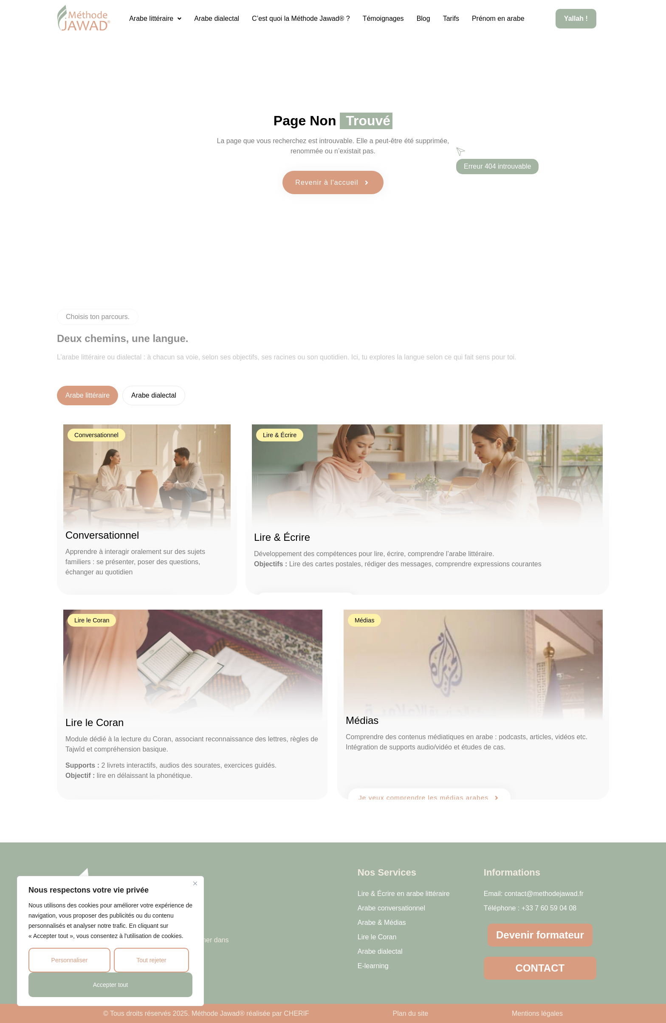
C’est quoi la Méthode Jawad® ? (301, 18)
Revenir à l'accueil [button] (332, 182)
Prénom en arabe (498, 18)
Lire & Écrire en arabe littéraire (404, 893)
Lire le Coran (377, 937)
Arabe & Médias (382, 922)
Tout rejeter (151, 960)
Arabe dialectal (216, 18)
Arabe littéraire (155, 18)
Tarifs (451, 18)
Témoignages (383, 18)
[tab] (87, 395)
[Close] (195, 883)
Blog (423, 18)
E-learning (373, 965)
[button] (155, 18)
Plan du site (411, 1013)
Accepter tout (110, 984)
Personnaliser (69, 960)
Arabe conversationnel (391, 908)
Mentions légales (537, 1013)
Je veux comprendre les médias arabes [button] (429, 797)
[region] (110, 941)
